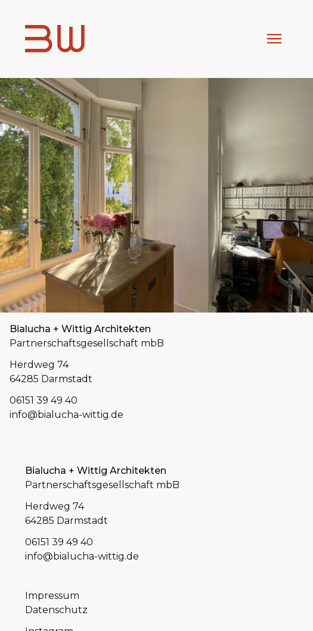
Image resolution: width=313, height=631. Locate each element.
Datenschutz (56, 610)
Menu (274, 38)
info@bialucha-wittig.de (66, 414)
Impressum (52, 595)
